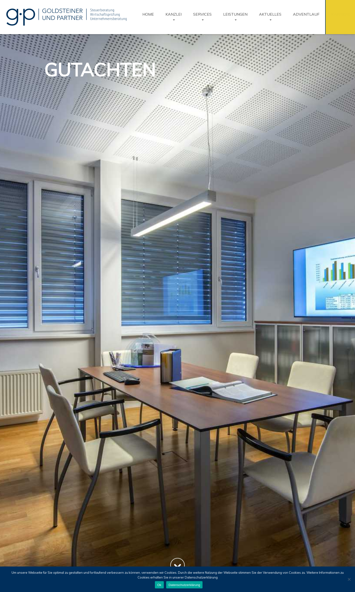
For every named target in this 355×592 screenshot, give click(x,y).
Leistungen (235, 14)
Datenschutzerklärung (184, 585)
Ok (159, 585)
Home (148, 14)
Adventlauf (306, 14)
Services (202, 14)
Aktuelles (270, 14)
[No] (349, 579)
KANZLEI (173, 14)
